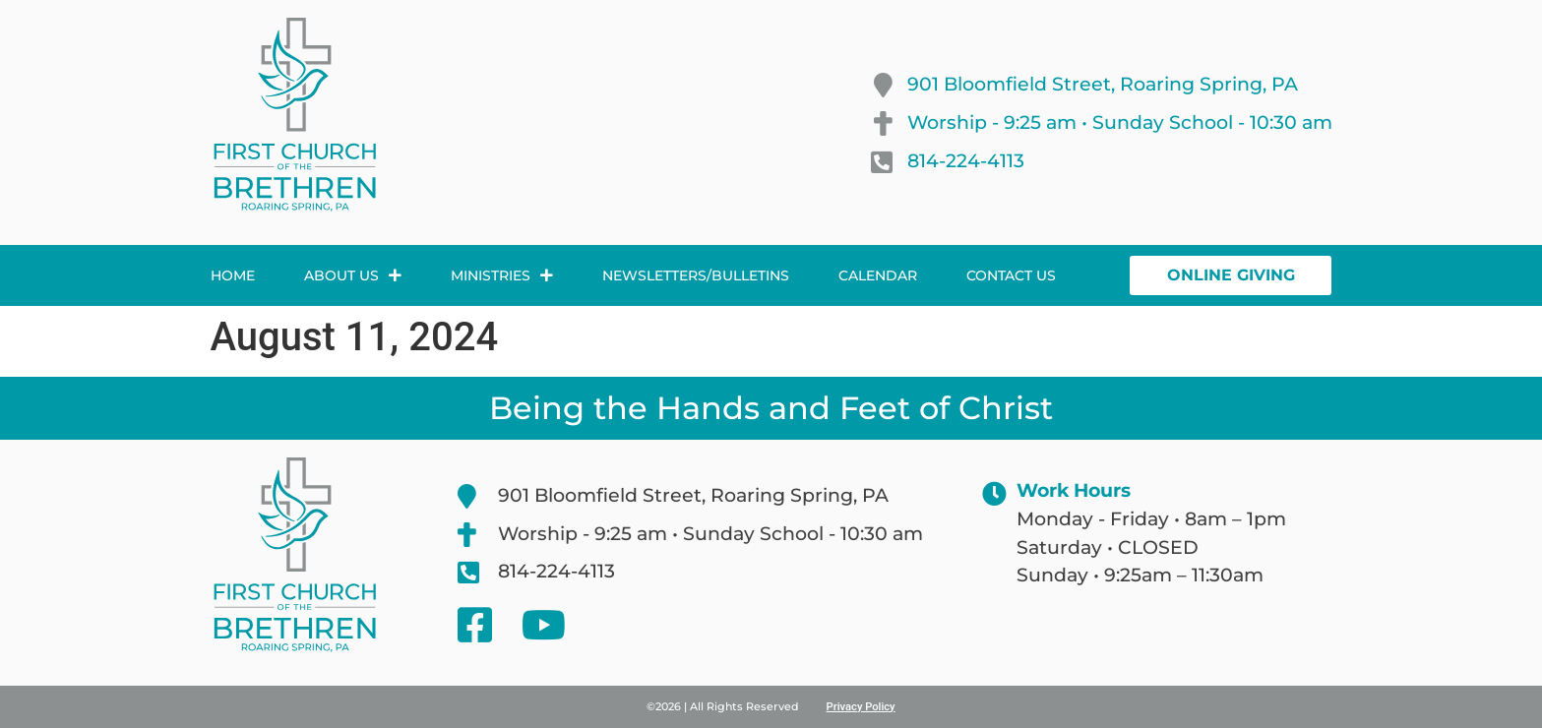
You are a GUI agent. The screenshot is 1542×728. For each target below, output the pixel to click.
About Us (352, 275)
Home (233, 275)
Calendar (877, 275)
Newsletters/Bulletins (695, 275)
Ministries (502, 275)
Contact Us (1011, 275)
